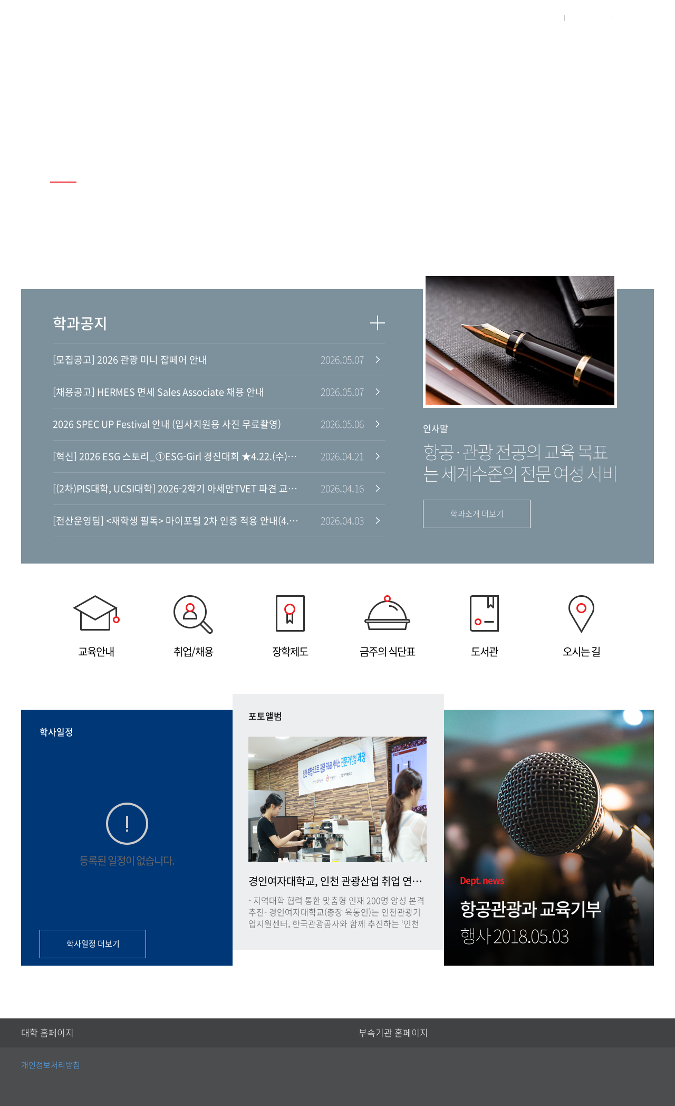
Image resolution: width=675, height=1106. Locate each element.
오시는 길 (581, 626)
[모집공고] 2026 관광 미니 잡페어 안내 (130, 360)
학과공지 (80, 323)
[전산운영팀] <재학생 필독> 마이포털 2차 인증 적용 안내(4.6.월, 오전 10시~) (177, 521)
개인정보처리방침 (50, 1065)
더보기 (377, 323)
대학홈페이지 (529, 18)
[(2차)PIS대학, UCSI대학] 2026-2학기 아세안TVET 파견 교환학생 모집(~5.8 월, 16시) (177, 488)
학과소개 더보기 (477, 514)
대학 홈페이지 (47, 1032)
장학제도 (290, 626)
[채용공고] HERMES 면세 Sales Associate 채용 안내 (158, 392)
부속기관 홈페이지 (393, 1032)
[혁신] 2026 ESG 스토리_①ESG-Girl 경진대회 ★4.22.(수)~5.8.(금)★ (177, 456)
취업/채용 (193, 626)
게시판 (578, 46)
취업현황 (636, 46)
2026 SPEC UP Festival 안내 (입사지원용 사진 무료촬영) (167, 424)
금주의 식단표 (387, 626)
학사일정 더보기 (93, 944)
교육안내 (95, 626)
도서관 (484, 626)
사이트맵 (639, 18)
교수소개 (458, 46)
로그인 (588, 18)
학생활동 (520, 46)
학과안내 (396, 46)
